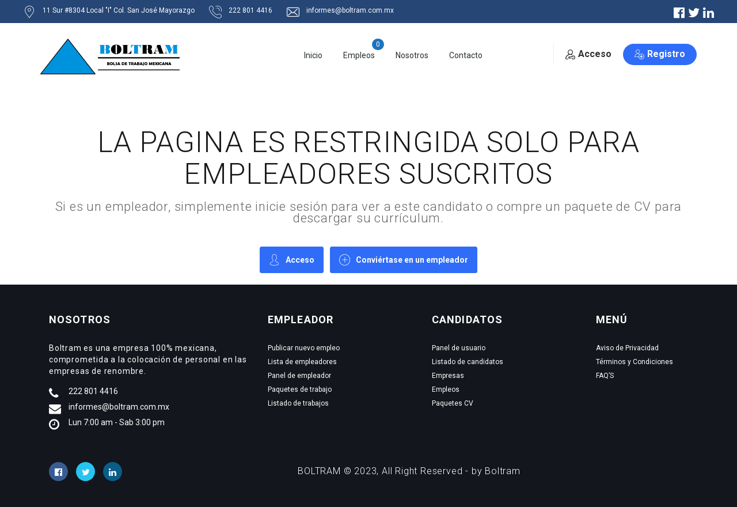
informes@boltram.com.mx (119, 406)
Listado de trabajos (298, 403)
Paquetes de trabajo (300, 389)
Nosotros (412, 55)
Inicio (313, 55)
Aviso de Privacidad (627, 348)
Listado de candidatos (467, 362)
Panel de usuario (458, 348)
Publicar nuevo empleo (304, 348)
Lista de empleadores (302, 362)
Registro (660, 53)
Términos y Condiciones (634, 362)
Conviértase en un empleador (403, 259)
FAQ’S (605, 376)
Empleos (359, 55)
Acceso (588, 53)
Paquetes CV (452, 403)
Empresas (448, 376)
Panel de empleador (299, 376)
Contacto (466, 55)
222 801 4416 (93, 391)
